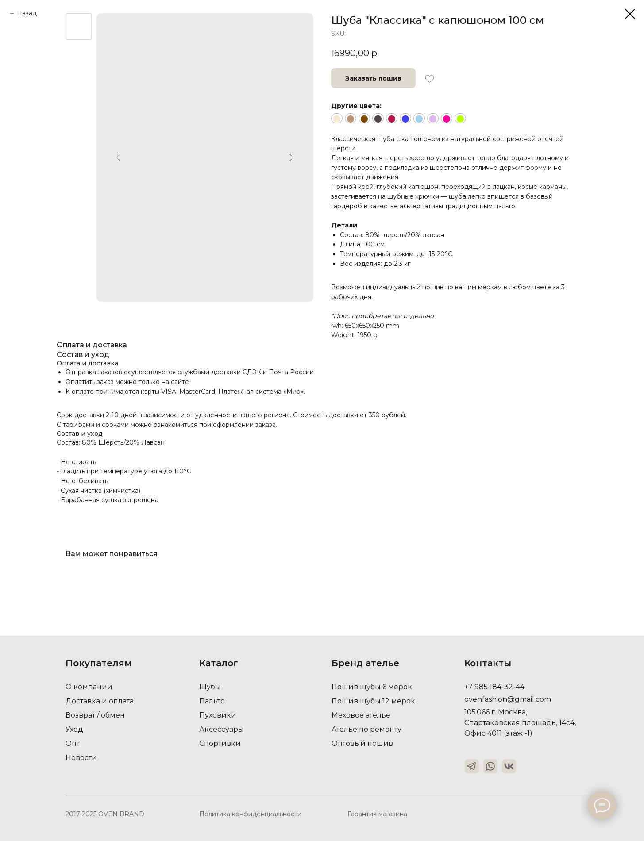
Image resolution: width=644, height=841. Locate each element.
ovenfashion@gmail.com (507, 699)
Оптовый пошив (362, 743)
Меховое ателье (361, 715)
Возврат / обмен (95, 715)
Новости (81, 757)
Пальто (212, 701)
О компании (89, 687)
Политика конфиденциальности (250, 814)
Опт (73, 743)
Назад (27, 13)
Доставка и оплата (100, 701)
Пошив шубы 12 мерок (373, 701)
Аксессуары (221, 729)
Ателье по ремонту (366, 729)
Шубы (210, 687)
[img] (472, 766)
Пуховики (217, 715)
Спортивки (220, 743)
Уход (74, 729)
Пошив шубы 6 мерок (372, 687)
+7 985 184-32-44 (494, 687)
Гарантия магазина (377, 814)
